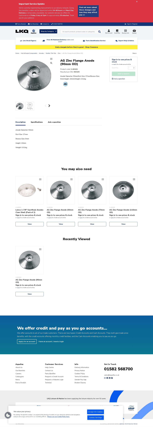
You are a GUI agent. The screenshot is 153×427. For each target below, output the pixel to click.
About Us (19, 367)
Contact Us (49, 370)
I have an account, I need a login (51, 341)
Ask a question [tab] (54, 122)
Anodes (41, 53)
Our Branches (33, 24)
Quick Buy (117, 32)
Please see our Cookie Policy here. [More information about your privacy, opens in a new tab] (58, 417)
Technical (48, 383)
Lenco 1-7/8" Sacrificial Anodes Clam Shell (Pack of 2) (29, 211)
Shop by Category (48, 31)
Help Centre (49, 367)
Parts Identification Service (95, 41)
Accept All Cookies (95, 412)
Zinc (59, 53)
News (18, 379)
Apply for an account (27, 341)
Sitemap (121, 424)
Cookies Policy (80, 373)
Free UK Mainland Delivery (60, 41)
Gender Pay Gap (80, 379)
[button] (8, 415)
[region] (65, 415)
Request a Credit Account (54, 376)
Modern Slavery (80, 383)
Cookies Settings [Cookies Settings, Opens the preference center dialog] (95, 417)
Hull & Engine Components (29, 53)
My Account (108, 32)
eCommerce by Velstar (131, 424)
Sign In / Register (132, 24)
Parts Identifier (50, 373)
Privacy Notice (80, 370)
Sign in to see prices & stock (122, 60)
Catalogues (20, 376)
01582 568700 (118, 369)
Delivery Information (82, 367)
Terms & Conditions (81, 376)
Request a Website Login (54, 379)
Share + (134, 53)
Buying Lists (125, 32)
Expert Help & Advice (126, 41)
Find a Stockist (21, 24)
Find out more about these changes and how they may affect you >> (88, 11)
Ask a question (118, 79)
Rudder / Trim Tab (51, 53)
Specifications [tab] (37, 122)
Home (17, 53)
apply (114, 64)
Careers (18, 373)
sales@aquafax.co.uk (111, 375)
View (30, 224)
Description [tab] (21, 122)
